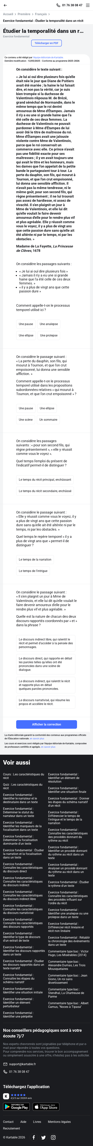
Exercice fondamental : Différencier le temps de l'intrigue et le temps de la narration (65, 817)
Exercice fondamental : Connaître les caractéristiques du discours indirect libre (23, 895)
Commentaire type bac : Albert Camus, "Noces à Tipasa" (68, 1005)
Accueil (8, 14)
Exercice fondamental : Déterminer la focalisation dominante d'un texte (20, 840)
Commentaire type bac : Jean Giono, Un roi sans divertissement (67, 979)
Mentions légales (59, 1122)
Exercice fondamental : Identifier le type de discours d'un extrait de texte (21, 937)
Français (41, 14)
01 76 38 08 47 (72, 5)
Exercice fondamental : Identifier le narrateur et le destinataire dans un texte (20, 798)
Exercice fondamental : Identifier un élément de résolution (63, 778)
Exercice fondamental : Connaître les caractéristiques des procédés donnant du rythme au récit (68, 835)
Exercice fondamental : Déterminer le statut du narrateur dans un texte (18, 812)
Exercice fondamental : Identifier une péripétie (18, 1014)
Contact (8, 1122)
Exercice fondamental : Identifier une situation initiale (23, 990)
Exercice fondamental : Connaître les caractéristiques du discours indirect (23, 881)
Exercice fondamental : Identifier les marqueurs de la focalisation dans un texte (22, 826)
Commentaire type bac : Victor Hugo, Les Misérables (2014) (68, 953)
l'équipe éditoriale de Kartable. (48, 57)
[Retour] (7, 5)
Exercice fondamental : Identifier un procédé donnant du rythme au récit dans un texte (67, 852)
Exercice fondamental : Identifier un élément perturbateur (18, 1002)
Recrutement (11, 1128)
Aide (23, 1122)
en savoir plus (37, 738)
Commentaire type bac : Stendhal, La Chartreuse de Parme (66, 993)
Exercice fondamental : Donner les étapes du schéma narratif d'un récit (68, 802)
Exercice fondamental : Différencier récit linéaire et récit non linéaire (66, 927)
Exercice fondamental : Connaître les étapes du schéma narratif (18, 978)
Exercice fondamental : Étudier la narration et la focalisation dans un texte (23, 853)
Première (24, 14)
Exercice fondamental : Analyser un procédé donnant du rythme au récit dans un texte (67, 870)
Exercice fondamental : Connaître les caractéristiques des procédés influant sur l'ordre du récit (68, 898)
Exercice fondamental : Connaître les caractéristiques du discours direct (23, 867)
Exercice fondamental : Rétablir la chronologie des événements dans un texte (69, 941)
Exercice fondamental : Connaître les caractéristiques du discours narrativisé (23, 909)
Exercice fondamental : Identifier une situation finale (67, 790)
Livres (37, 1122)
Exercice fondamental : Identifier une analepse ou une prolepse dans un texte (68, 913)
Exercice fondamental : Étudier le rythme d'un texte (68, 884)
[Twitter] (43, 1137)
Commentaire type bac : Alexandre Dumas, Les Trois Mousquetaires (66, 965)
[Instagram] (53, 1137)
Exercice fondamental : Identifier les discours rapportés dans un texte (24, 950)
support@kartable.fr (22, 1064)
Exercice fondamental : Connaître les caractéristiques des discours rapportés (23, 923)
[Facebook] (34, 1137)
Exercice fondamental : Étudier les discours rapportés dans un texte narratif (23, 964)
